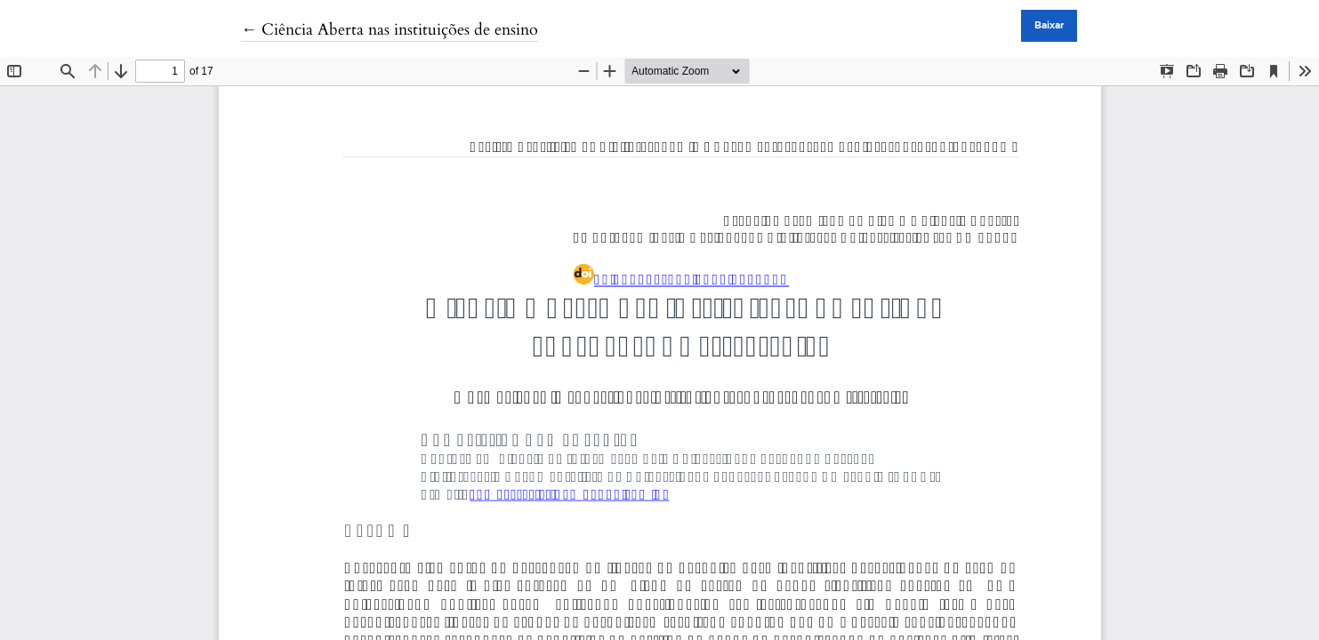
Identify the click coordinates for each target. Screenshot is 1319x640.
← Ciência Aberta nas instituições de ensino (389, 30)
